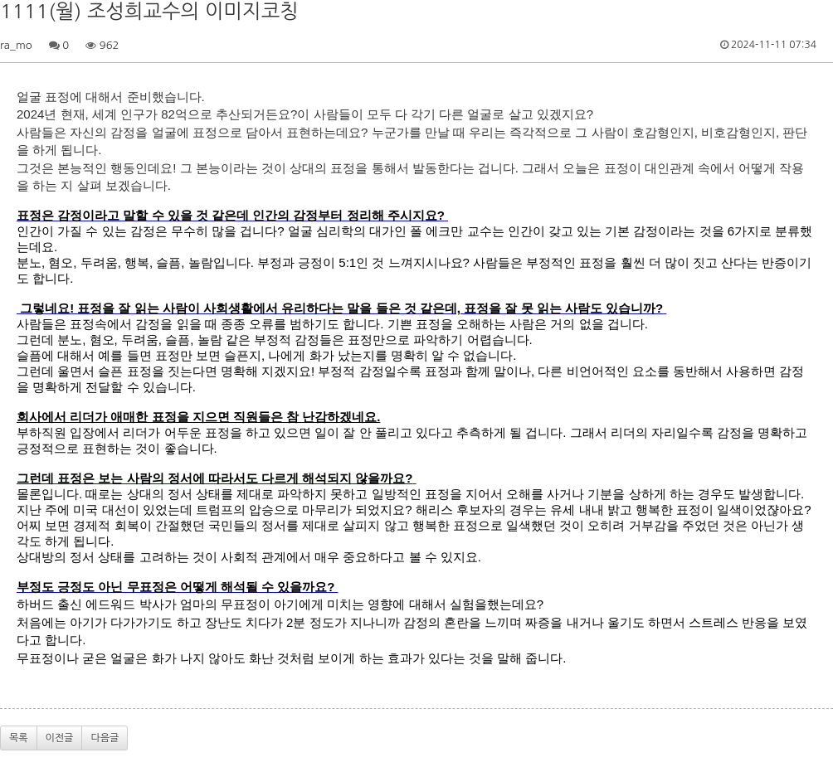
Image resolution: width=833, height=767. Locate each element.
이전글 (60, 738)
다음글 (104, 738)
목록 (18, 738)
